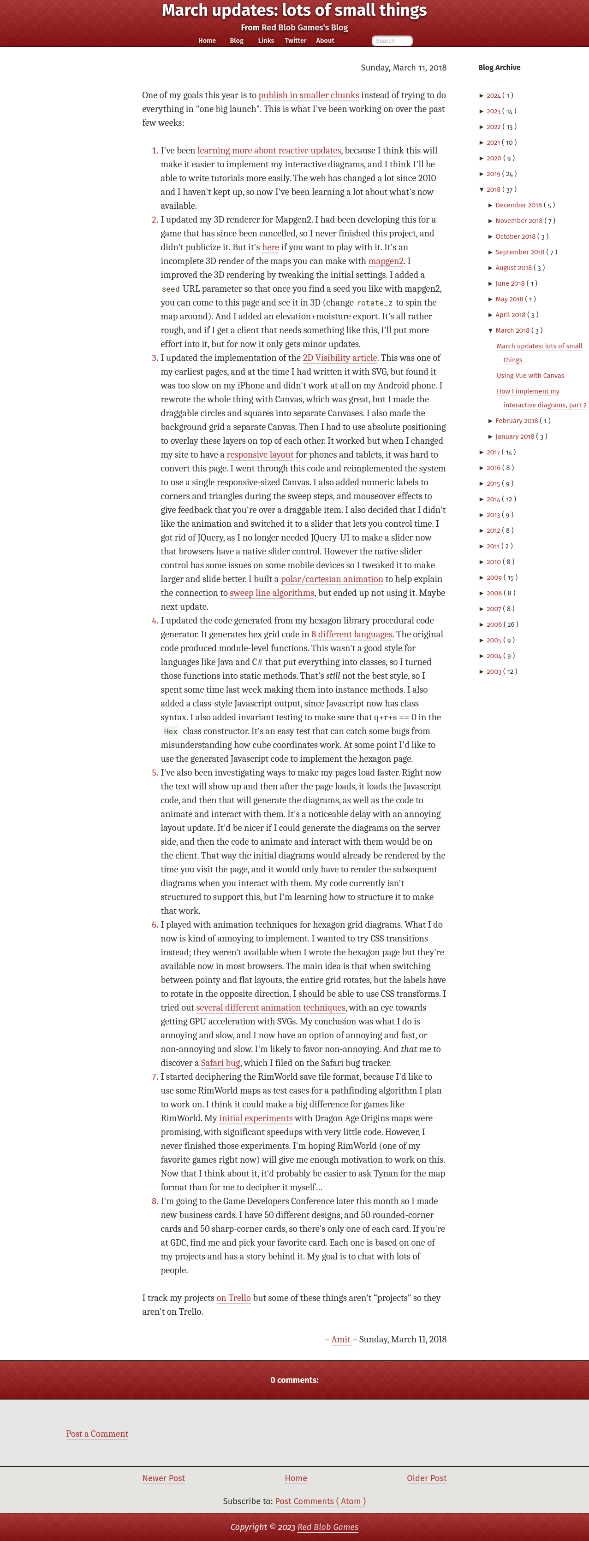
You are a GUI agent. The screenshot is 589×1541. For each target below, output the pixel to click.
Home (207, 40)
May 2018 (510, 299)
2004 (495, 656)
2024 (494, 95)
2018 (494, 189)
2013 (494, 515)
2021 (494, 142)
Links (266, 40)
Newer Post (164, 1478)
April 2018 (512, 315)
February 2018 (518, 421)
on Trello (233, 1298)
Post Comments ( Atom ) (320, 1501)
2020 (495, 158)
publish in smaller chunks (309, 95)
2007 (495, 609)
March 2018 (514, 330)
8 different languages (352, 634)
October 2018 (516, 236)
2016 (494, 468)
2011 (494, 546)
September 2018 (521, 252)
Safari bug (220, 1063)
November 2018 (520, 221)
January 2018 (516, 436)
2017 (494, 452)
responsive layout (260, 454)
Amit (342, 1339)
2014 (494, 499)
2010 (495, 562)
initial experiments (255, 1118)
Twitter (296, 40)
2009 (495, 577)
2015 (494, 483)
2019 (494, 174)
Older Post (426, 1478)
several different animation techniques (270, 1007)
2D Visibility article (340, 358)
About (325, 40)
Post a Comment (97, 1434)
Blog (237, 40)
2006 (495, 624)
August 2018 (515, 268)
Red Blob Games (327, 1527)
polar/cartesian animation (332, 579)
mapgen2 (386, 261)
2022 (494, 127)
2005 (495, 640)
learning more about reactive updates (269, 150)
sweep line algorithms (272, 593)
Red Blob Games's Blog (305, 28)
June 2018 (511, 283)
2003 (495, 671)
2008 (495, 593)
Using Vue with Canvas (531, 375)
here (270, 247)
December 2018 (520, 205)
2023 (494, 111)
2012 (494, 530)
